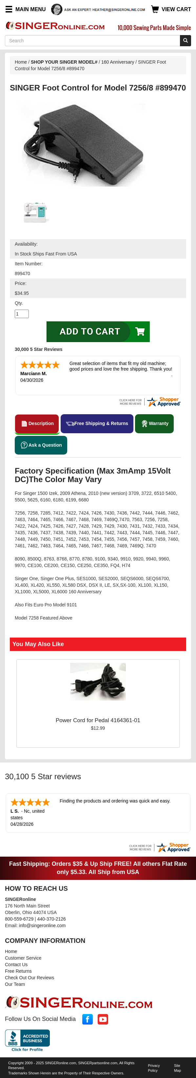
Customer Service (23, 958)
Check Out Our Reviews (29, 977)
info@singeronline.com (42, 925)
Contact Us (16, 964)
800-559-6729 (19, 919)
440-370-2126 (51, 919)
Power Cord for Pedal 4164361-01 (98, 720)
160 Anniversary (118, 62)
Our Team (15, 984)
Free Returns (18, 971)
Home (21, 62)
